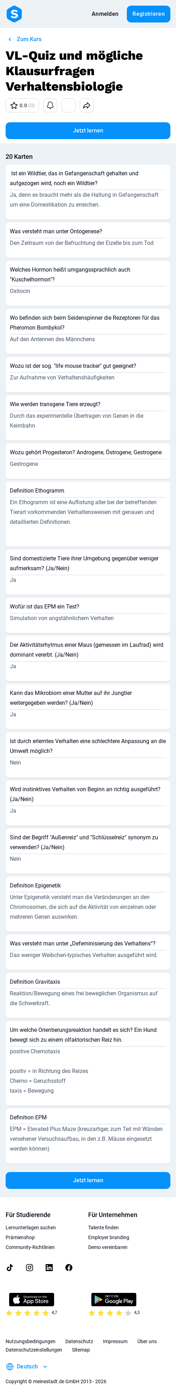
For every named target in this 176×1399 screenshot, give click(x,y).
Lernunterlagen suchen (31, 1227)
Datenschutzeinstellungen (34, 1350)
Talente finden (103, 1227)
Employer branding (108, 1237)
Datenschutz (79, 1341)
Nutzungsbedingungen (31, 1341)
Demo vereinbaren (108, 1247)
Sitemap (81, 1350)
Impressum (115, 1341)
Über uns (147, 1341)
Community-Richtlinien (30, 1247)
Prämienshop (20, 1237)
